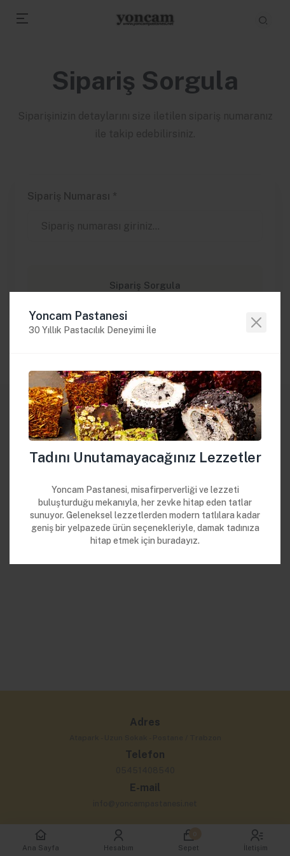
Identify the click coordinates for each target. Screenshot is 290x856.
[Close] (256, 322)
